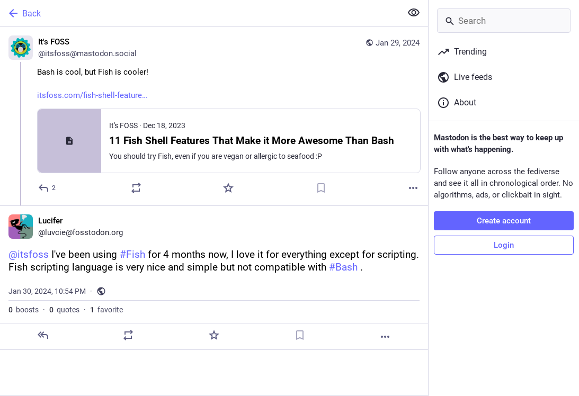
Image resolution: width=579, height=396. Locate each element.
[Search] (504, 20)
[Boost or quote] (136, 188)
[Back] (199, 13)
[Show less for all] (413, 12)
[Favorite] (228, 188)
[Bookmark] (321, 188)
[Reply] (47, 188)
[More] (413, 188)
